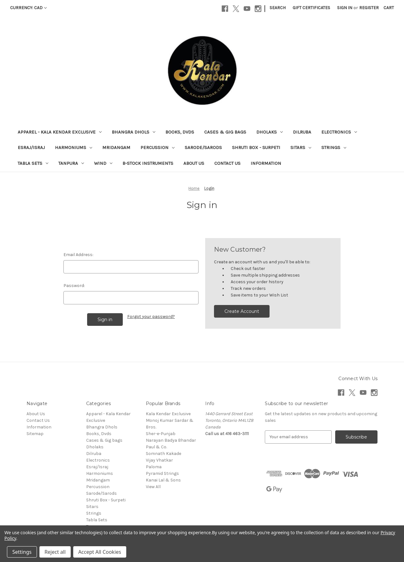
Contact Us (227, 163)
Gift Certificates (311, 7)
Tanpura (71, 163)
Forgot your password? (151, 316)
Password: (74, 285)
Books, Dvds (179, 132)
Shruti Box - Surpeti (256, 147)
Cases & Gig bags (225, 132)
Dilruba (302, 132)
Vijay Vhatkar (159, 460)
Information (266, 163)
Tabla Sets (33, 163)
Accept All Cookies (99, 551)
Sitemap (35, 433)
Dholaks (269, 132)
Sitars (300, 147)
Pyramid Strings (162, 473)
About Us (193, 163)
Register (369, 7)
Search (278, 7)
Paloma (154, 466)
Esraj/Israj (31, 147)
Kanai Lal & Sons (163, 480)
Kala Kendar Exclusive (168, 413)
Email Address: (78, 254)
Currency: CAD (28, 7)
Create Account (241, 311)
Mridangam (116, 147)
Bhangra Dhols (133, 132)
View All (153, 486)
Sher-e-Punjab (160, 433)
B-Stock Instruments (147, 163)
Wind (103, 163)
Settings (22, 551)
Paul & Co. (156, 447)
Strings (333, 147)
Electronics (339, 132)
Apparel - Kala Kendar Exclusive (60, 132)
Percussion (157, 147)
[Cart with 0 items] (388, 7)
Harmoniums (73, 147)
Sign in (344, 7)
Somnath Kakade (163, 453)
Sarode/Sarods (203, 147)
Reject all (55, 551)
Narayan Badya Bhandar (171, 440)
